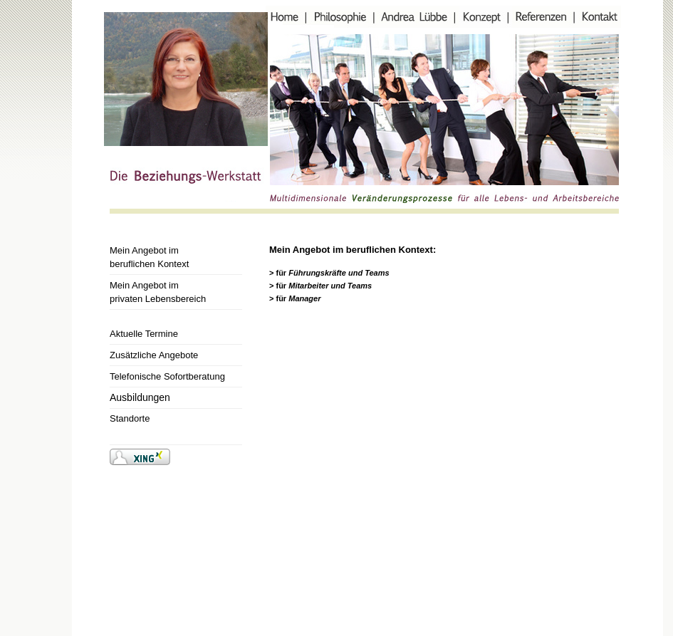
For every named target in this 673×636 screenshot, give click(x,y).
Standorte (130, 418)
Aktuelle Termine (144, 333)
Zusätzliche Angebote (154, 355)
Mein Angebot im (144, 250)
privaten (158, 298)
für (332, 273)
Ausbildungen (140, 397)
